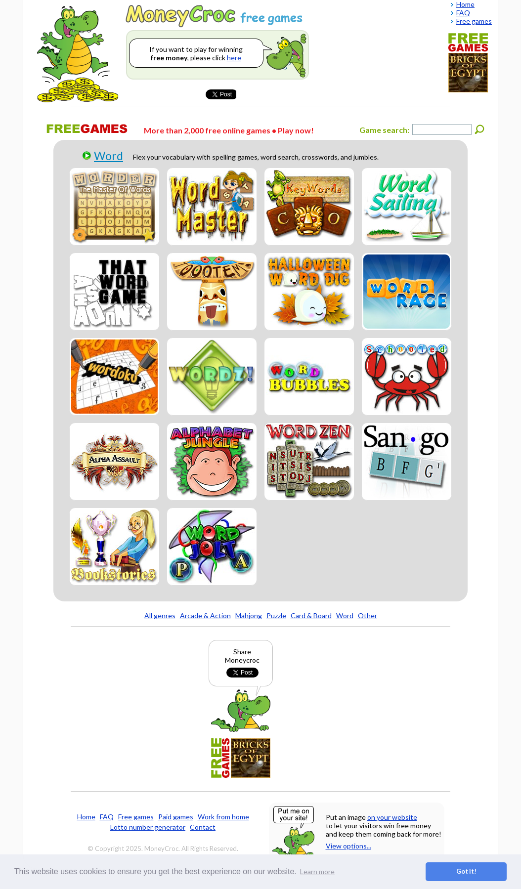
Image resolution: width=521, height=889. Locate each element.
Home (86, 816)
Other (367, 615)
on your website (392, 817)
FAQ (107, 816)
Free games (136, 816)
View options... (348, 846)
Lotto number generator (147, 827)
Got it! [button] (466, 871)
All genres (159, 615)
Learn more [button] (317, 871)
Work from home (223, 816)
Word (108, 156)
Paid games (175, 816)
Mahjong (248, 615)
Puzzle (276, 615)
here (234, 57)
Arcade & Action (205, 615)
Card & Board (311, 615)
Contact (203, 827)
